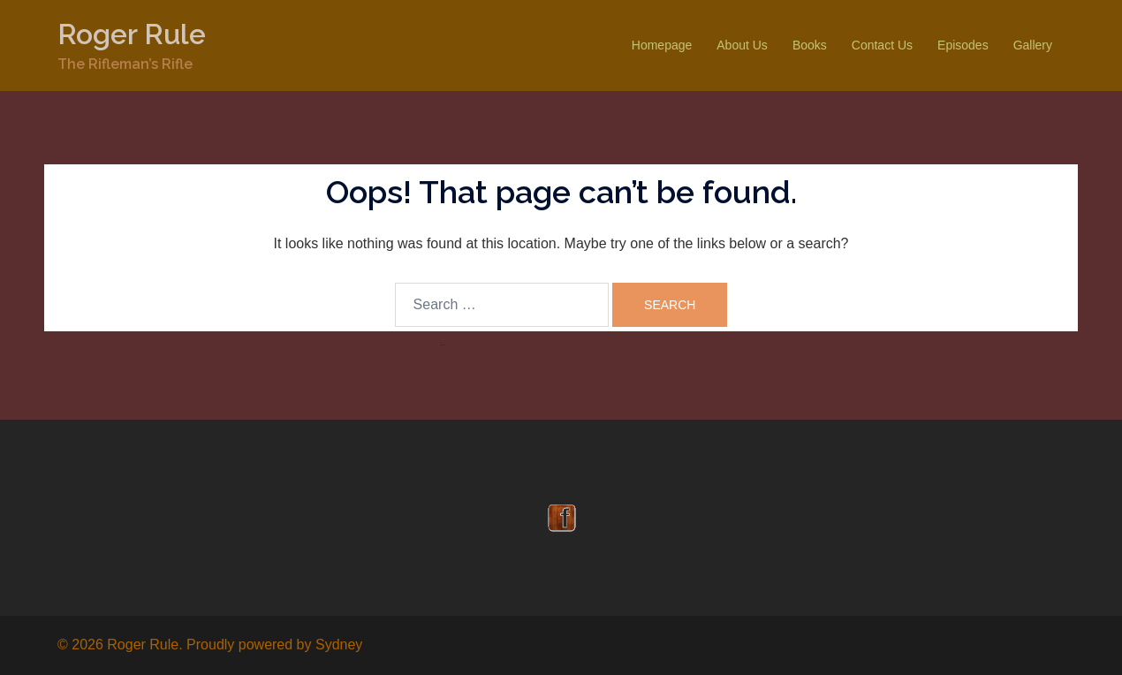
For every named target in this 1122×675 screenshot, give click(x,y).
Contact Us (882, 45)
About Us (742, 45)
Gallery (1032, 45)
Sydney (338, 644)
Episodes (963, 45)
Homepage (662, 45)
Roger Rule (131, 34)
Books (809, 45)
